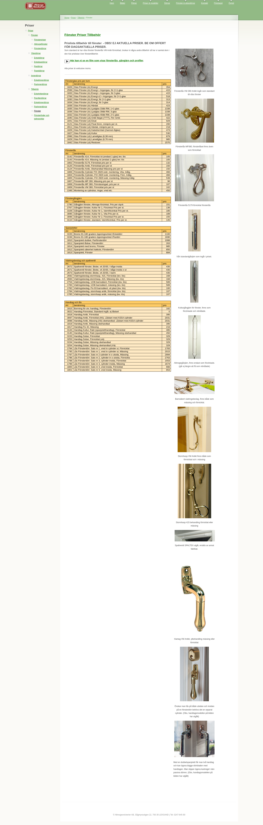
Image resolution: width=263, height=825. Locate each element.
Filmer (134, 3)
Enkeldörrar (39, 58)
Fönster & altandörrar (185, 3)
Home (66, 18)
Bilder (122, 3)
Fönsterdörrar (40, 48)
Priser (30, 31)
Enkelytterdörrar (41, 94)
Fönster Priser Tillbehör (82, 35)
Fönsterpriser (40, 40)
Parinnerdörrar (40, 84)
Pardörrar (38, 66)
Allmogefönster (40, 44)
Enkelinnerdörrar (41, 80)
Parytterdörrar (40, 98)
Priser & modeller (150, 3)
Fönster (34, 35)
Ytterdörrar (36, 53)
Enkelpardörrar (40, 62)
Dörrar (167, 3)
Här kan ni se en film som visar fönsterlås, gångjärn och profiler (103, 60)
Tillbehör (35, 89)
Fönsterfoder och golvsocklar (41, 117)
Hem (112, 3)
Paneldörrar (39, 71)
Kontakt (204, 3)
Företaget (218, 3)
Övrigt (231, 3)
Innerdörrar (36, 75)
